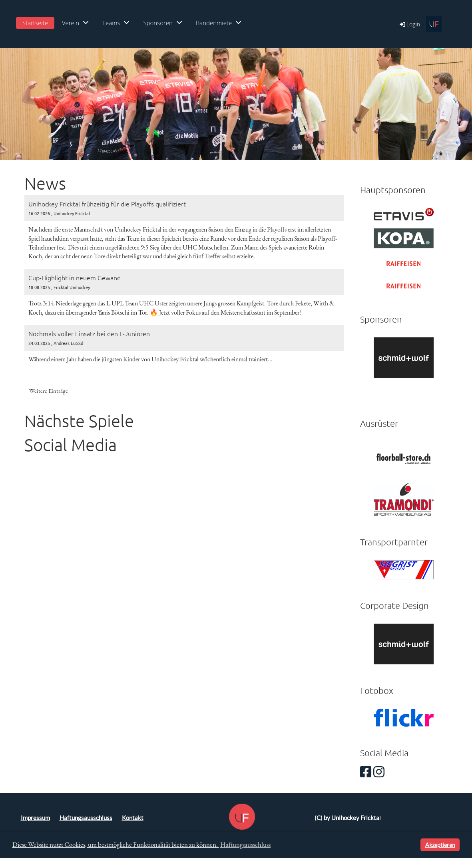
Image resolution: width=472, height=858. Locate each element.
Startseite (35, 23)
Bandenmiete (218, 23)
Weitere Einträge (48, 390)
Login (409, 24)
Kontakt (132, 817)
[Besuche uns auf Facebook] (365, 771)
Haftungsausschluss (86, 817)
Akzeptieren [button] (440, 844)
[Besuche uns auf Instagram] (378, 771)
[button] (413, 844)
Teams (115, 23)
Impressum (35, 817)
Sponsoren (162, 23)
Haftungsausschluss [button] (245, 844)
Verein (75, 23)
